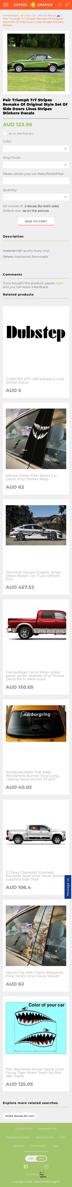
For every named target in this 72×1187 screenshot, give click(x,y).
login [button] (59, 283)
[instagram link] (46, 1167)
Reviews (19, 1146)
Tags (55, 1146)
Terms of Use (44, 1137)
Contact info (23, 1128)
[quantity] (36, 197)
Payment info (48, 1128)
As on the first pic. (18, 133)
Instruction (38, 1146)
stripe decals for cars (19, 1116)
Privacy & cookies (17, 1137)
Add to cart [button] (36, 221)
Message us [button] (68, 887)
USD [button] (30, 1158)
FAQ (63, 1137)
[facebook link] (26, 1167)
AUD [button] (41, 1158)
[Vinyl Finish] (36, 164)
